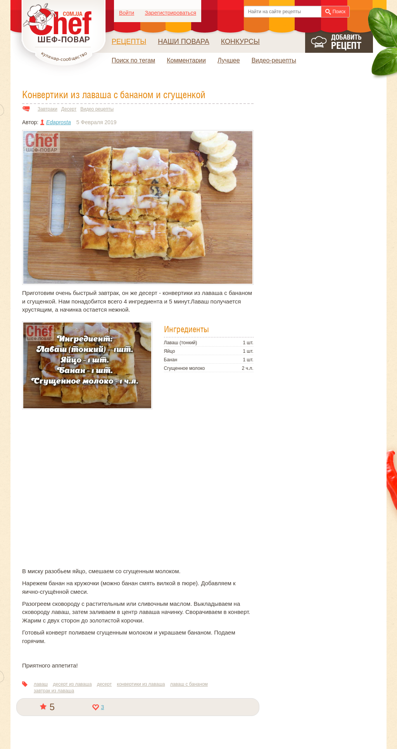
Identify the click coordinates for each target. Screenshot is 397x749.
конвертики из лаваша (141, 684)
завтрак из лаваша (54, 691)
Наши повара (183, 41)
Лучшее (228, 60)
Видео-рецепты (274, 60)
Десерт (68, 109)
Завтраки (47, 109)
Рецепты (129, 41)
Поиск (335, 12)
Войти (126, 13)
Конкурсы (240, 41)
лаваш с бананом (189, 684)
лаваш (41, 684)
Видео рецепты (97, 109)
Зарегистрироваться (170, 13)
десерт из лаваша (72, 684)
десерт (104, 684)
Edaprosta (58, 122)
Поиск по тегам (133, 60)
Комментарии (186, 60)
